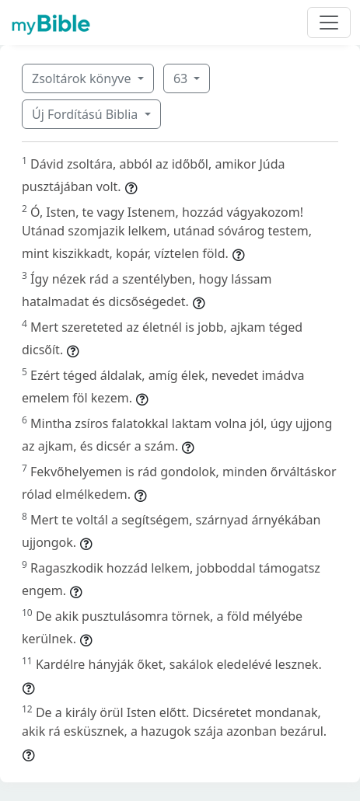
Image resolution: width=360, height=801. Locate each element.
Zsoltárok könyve (83, 78)
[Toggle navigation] (329, 22)
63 (181, 78)
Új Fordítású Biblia (86, 114)
